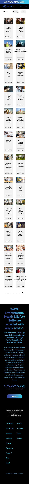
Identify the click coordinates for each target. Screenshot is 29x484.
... (16, 293)
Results (6, 12)
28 (19, 293)
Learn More (14, 396)
